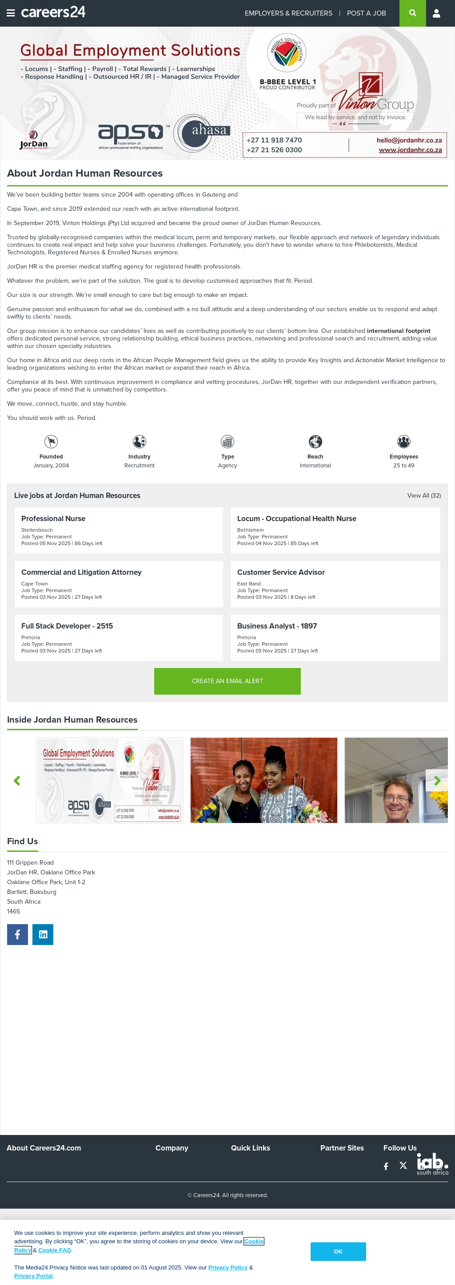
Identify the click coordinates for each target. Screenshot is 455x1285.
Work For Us (173, 1165)
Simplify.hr (334, 1165)
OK (338, 1251)
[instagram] (438, 1166)
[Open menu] (11, 13)
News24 (331, 1177)
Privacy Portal (33, 1276)
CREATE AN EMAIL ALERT (227, 681)
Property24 (335, 1189)
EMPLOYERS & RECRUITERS (288, 13)
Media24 (332, 1201)
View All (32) (424, 495)
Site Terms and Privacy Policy (262, 1193)
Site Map (243, 1177)
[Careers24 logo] (50, 13)
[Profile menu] (437, 13)
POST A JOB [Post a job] (366, 13)
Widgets (242, 1209)
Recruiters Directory (259, 1165)
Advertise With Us (180, 1177)
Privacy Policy (227, 1267)
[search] (412, 13)
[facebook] (17, 934)
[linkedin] (42, 934)
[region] (227, 1252)
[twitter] (404, 1166)
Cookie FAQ (54, 1250)
